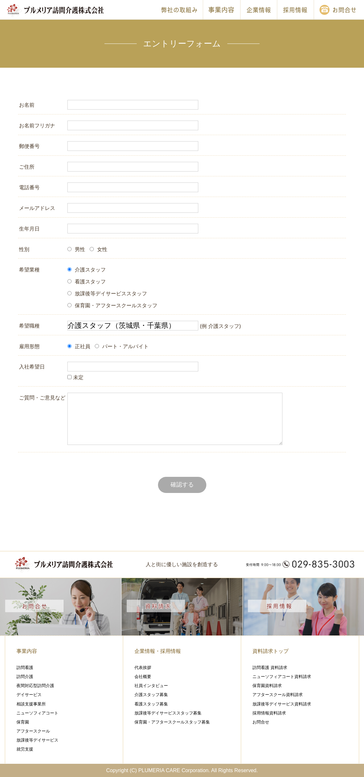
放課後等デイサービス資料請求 (281, 704)
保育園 (22, 722)
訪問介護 (24, 676)
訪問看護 (24, 667)
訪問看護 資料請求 (269, 667)
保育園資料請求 (267, 685)
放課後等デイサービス (37, 740)
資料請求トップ (270, 651)
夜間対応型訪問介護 (35, 685)
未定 (75, 377)
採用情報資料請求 (269, 713)
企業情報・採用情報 (157, 651)
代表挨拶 (142, 667)
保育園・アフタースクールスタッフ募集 (172, 722)
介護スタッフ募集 (151, 694)
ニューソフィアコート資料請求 (281, 676)
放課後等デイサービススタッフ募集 (168, 713)
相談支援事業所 (31, 704)
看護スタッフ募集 (151, 704)
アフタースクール (33, 731)
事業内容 (26, 651)
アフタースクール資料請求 (277, 694)
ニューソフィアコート (37, 713)
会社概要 (142, 676)
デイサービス (29, 694)
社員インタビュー (151, 685)
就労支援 (24, 749)
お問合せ (260, 722)
